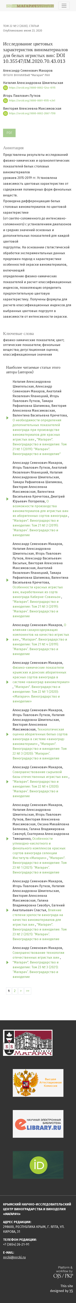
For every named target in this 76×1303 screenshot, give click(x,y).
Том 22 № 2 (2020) (15, 26)
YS (71, 1291)
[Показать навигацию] (64, 6)
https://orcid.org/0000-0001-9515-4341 (29, 100)
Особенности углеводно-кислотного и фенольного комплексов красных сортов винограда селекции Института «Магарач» (39, 848)
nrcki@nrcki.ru (14, 1257)
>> (27, 991)
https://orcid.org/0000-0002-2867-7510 (29, 113)
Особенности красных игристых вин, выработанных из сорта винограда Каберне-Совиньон (38, 592)
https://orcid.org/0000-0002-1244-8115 (29, 87)
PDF (9, 133)
